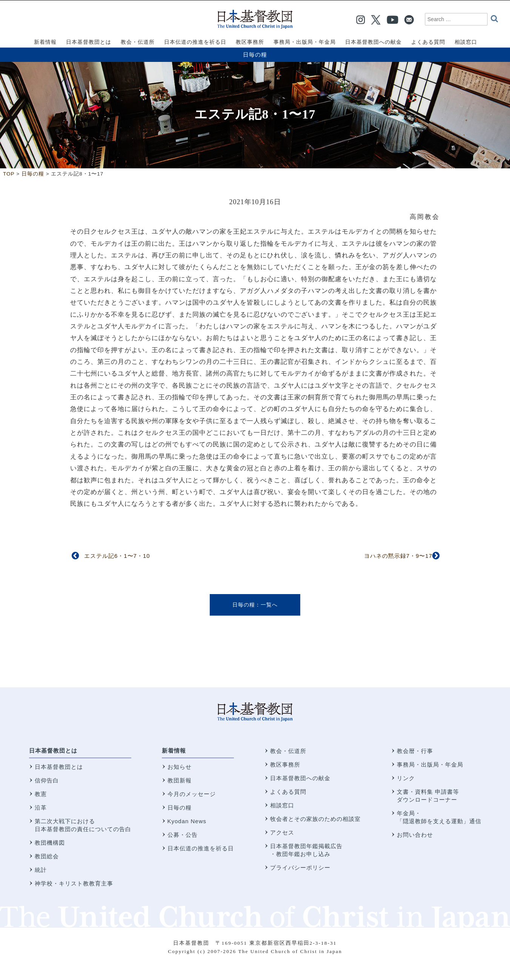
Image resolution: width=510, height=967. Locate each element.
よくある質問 (288, 791)
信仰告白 (47, 780)
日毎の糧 (255, 54)
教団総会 (47, 856)
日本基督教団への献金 (300, 778)
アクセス (282, 832)
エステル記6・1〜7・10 (117, 556)
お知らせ (179, 767)
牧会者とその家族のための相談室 (315, 819)
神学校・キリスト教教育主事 (74, 883)
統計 (41, 870)
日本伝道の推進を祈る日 (200, 848)
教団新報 (179, 780)
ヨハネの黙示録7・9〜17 (398, 556)
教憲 (41, 794)
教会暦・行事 (415, 751)
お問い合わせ (415, 834)
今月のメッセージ (191, 794)
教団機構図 (50, 842)
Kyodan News (187, 821)
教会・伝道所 (288, 751)
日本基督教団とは (53, 750)
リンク (406, 778)
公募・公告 (182, 834)
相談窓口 (282, 805)
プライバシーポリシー (300, 867)
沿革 (41, 807)
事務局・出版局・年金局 (430, 764)
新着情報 (174, 750)
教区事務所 (285, 764)
